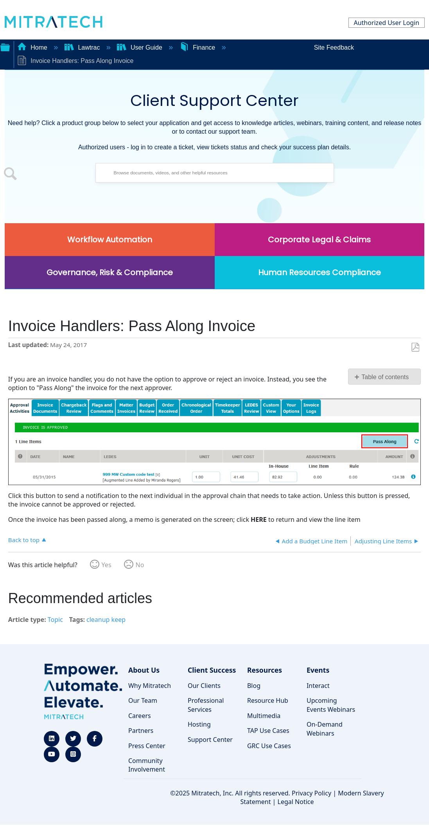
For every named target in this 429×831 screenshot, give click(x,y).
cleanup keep (106, 619)
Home (33, 47)
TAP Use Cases (268, 730)
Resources (264, 670)
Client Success (212, 670)
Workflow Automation (109, 239)
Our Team (142, 700)
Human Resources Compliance (319, 272)
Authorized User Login (386, 22)
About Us (144, 670)
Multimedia (263, 715)
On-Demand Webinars (325, 728)
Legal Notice (296, 801)
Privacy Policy (311, 793)
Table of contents (385, 377)
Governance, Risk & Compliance (110, 272)
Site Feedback (334, 47)
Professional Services (206, 704)
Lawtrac (83, 47)
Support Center (210, 739)
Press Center (146, 745)
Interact (318, 685)
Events (318, 670)
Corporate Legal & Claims (319, 239)
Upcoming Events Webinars (331, 704)
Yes (106, 565)
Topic (55, 619)
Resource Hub (267, 700)
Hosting (199, 724)
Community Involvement (146, 765)
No (140, 565)
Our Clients (204, 685)
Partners (140, 730)
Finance (198, 47)
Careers (139, 715)
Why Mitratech (149, 685)
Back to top (23, 539)
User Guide (140, 47)
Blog (253, 685)
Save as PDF (415, 347)
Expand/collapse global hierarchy (5, 46)
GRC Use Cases (269, 745)
